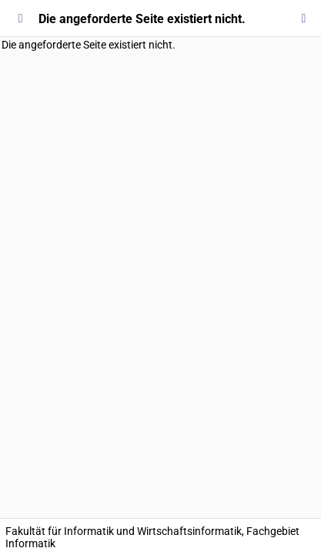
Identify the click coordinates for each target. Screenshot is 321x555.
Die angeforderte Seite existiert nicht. (89, 45)
